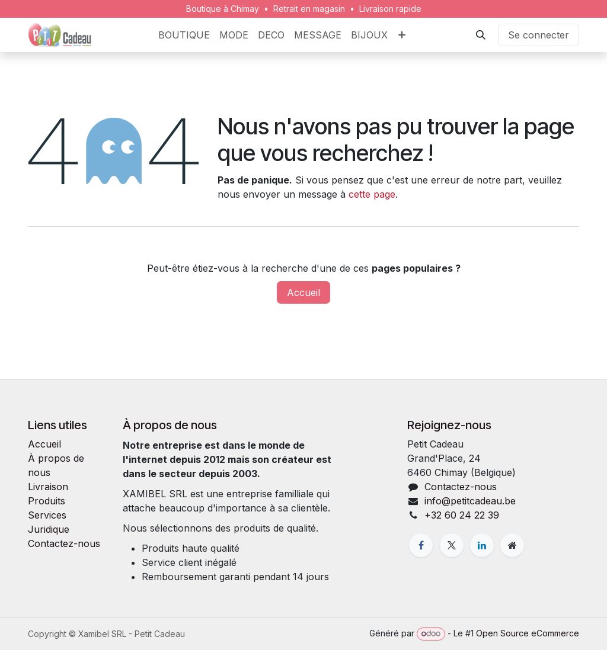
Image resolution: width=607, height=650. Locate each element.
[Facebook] (421, 545)
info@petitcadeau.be (470, 501)
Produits (46, 501)
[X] (452, 545)
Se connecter (538, 35)
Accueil (303, 292)
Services (47, 515)
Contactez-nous (64, 543)
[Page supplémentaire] (512, 545)
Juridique (48, 529)
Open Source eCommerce (527, 633)
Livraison (48, 487)
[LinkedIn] (482, 545)
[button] (480, 34)
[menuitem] (184, 35)
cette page (372, 194)
